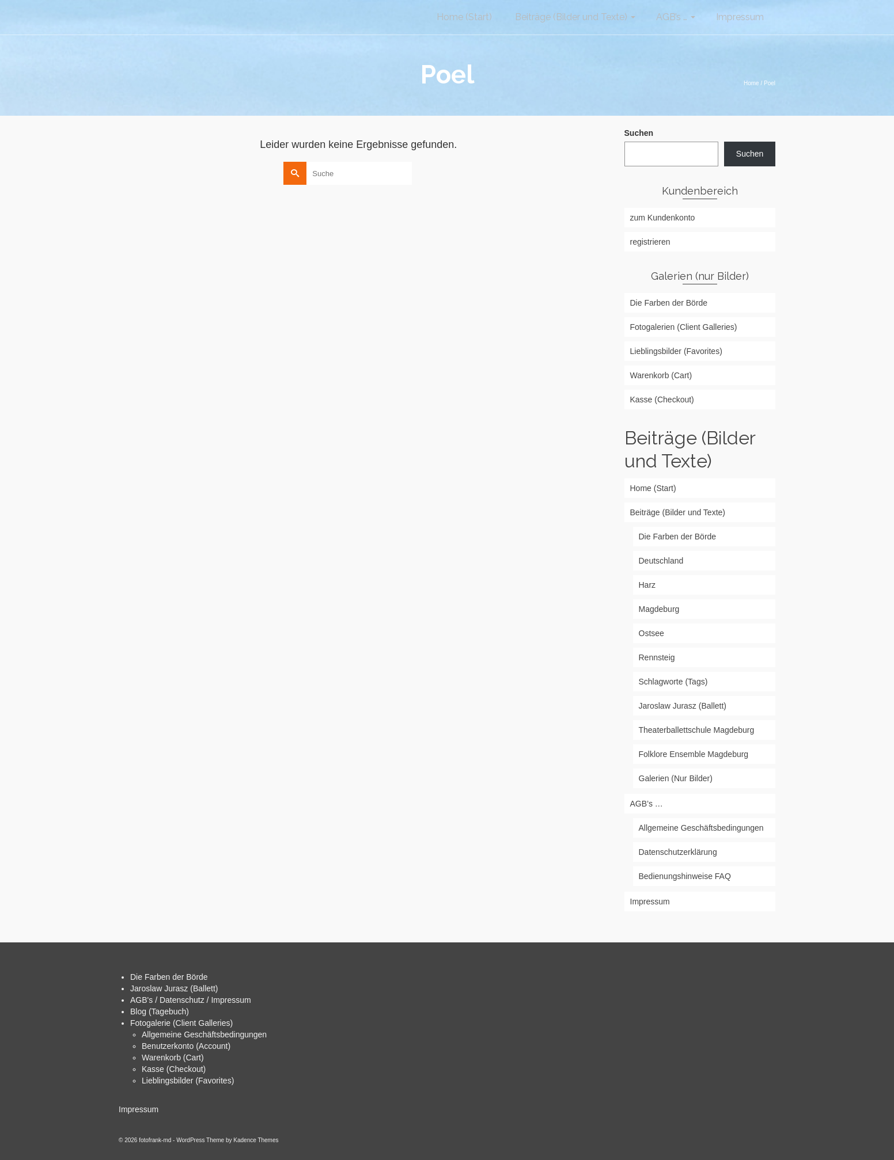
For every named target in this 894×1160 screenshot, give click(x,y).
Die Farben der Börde (169, 977)
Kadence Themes (255, 1140)
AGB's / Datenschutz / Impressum (190, 1000)
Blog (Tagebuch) (159, 1011)
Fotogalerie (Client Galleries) (181, 1023)
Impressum (138, 1109)
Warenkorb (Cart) (173, 1057)
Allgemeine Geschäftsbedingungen (204, 1034)
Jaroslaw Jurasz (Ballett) (174, 988)
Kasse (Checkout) (174, 1069)
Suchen (639, 133)
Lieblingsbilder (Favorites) (188, 1080)
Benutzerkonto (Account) (186, 1046)
